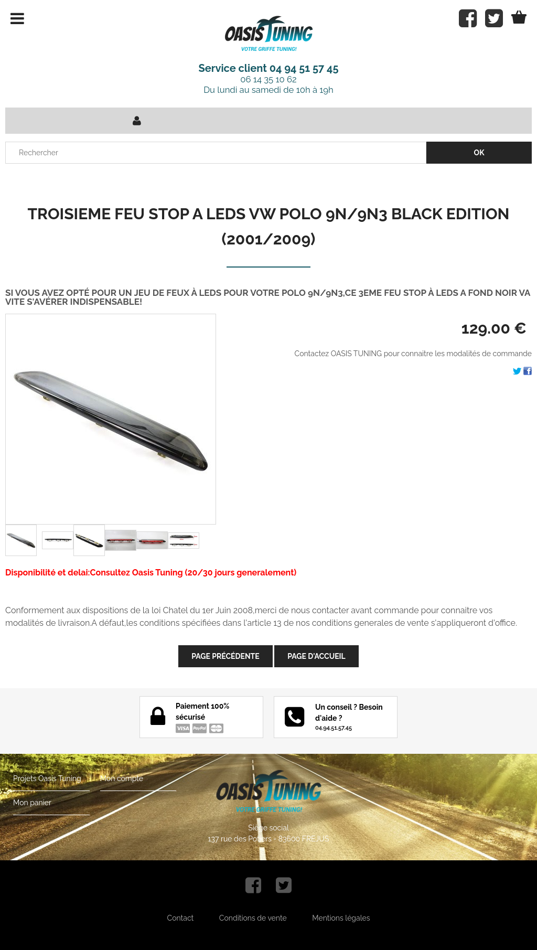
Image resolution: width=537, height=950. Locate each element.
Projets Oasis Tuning (47, 778)
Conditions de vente (253, 918)
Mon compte (121, 778)
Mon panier (32, 802)
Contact (180, 918)
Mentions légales (341, 918)
